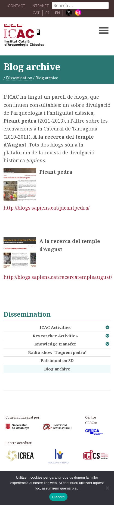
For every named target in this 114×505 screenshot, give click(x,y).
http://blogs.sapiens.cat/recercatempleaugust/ (58, 277)
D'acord (58, 497)
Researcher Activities (55, 335)
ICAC (46, 36)
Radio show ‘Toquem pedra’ (57, 352)
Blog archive (57, 369)
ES (47, 13)
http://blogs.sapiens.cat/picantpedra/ (47, 207)
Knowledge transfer (55, 344)
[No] (107, 488)
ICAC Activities (55, 327)
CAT (36, 13)
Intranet (40, 6)
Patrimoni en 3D (57, 360)
